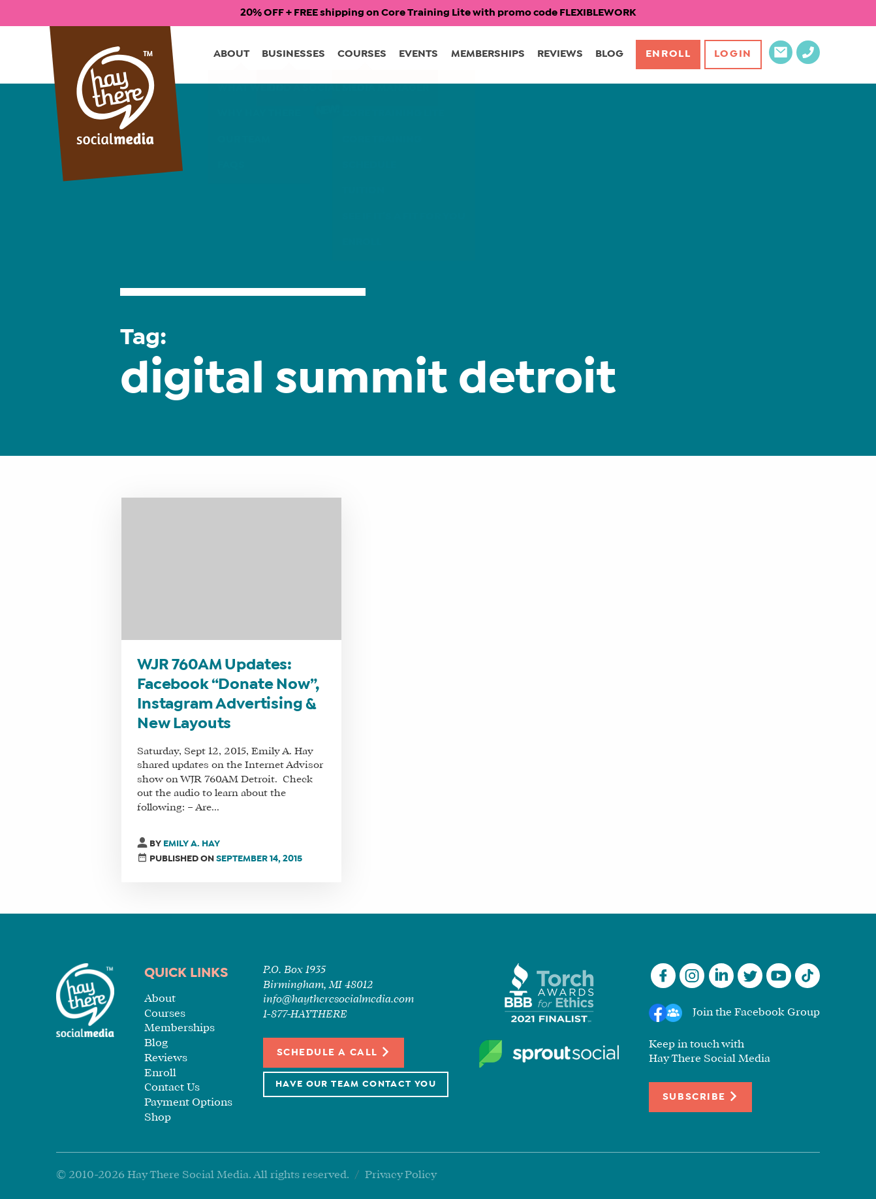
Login (732, 54)
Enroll (666, 54)
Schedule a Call (334, 1052)
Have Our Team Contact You (355, 1084)
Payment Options (188, 1103)
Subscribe (700, 1096)
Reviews (557, 54)
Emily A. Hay (191, 844)
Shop (157, 1118)
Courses (360, 54)
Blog (607, 54)
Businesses (291, 54)
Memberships (485, 54)
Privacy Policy (401, 1175)
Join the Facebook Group (756, 1012)
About (229, 54)
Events (416, 54)
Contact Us (172, 1088)
